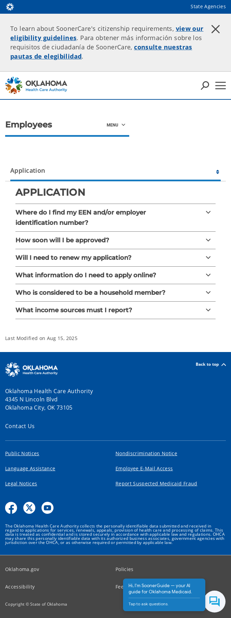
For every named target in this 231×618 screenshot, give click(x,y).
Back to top (211, 364)
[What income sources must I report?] (115, 310)
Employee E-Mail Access (144, 468)
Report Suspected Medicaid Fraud (156, 483)
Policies (125, 569)
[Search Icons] (205, 85)
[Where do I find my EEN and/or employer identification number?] (115, 217)
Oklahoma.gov (22, 569)
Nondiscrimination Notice (146, 453)
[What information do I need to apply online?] (115, 275)
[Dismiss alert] (215, 29)
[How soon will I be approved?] (115, 240)
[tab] (115, 169)
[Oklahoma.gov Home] (10, 6)
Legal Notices (21, 483)
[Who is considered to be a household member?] (115, 292)
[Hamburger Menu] (220, 85)
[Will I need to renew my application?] (115, 257)
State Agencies (208, 6)
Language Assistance (30, 468)
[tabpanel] (115, 258)
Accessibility (20, 586)
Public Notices (22, 453)
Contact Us (20, 426)
